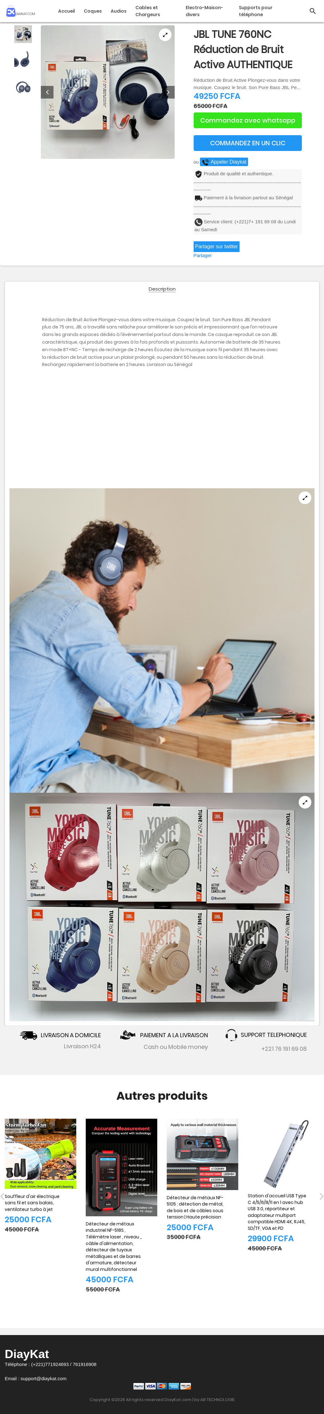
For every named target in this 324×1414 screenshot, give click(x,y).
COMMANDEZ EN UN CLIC (247, 143)
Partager (203, 255)
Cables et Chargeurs (147, 11)
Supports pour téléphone (255, 11)
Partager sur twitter (216, 246)
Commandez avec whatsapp (247, 120)
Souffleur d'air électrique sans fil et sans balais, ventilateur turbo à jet (32, 1202)
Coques (93, 11)
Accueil (66, 11)
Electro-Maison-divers (204, 11)
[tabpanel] (108, 92)
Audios (119, 11)
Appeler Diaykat (224, 162)
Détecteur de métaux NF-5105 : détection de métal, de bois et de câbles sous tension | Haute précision (195, 1207)
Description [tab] (162, 289)
